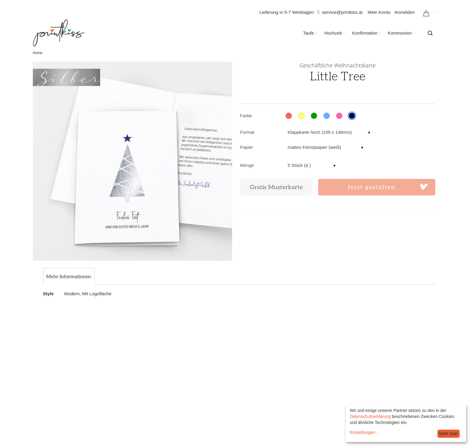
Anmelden (404, 12)
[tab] (69, 277)
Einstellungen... (364, 432)
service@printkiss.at (342, 12)
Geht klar (448, 433)
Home (37, 53)
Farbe (246, 115)
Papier (246, 147)
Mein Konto (379, 12)
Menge (247, 165)
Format (247, 132)
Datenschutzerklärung (370, 416)
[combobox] (430, 33)
